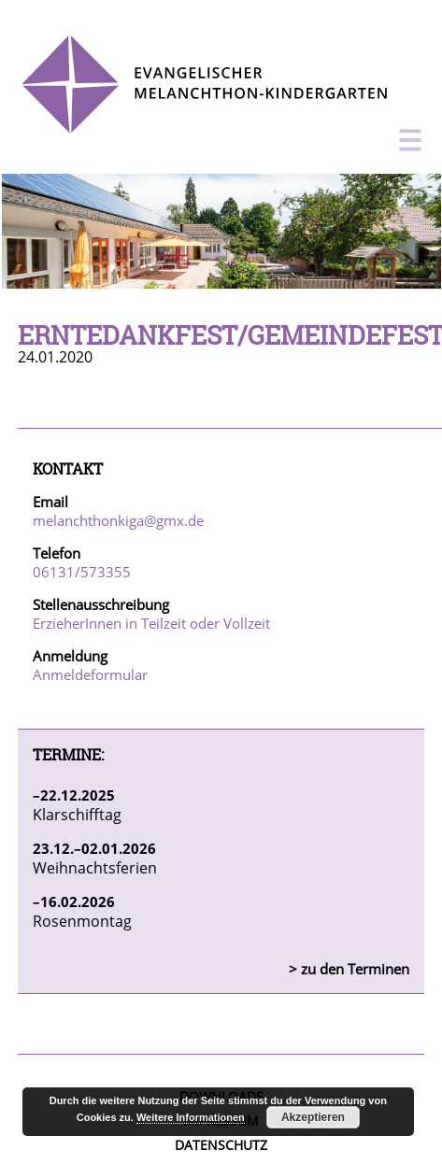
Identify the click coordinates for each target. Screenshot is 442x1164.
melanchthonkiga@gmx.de (118, 520)
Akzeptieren (313, 1117)
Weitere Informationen (190, 1117)
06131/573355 (82, 571)
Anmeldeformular (90, 674)
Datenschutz (221, 1145)
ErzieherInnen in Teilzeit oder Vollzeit (151, 623)
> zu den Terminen (349, 968)
